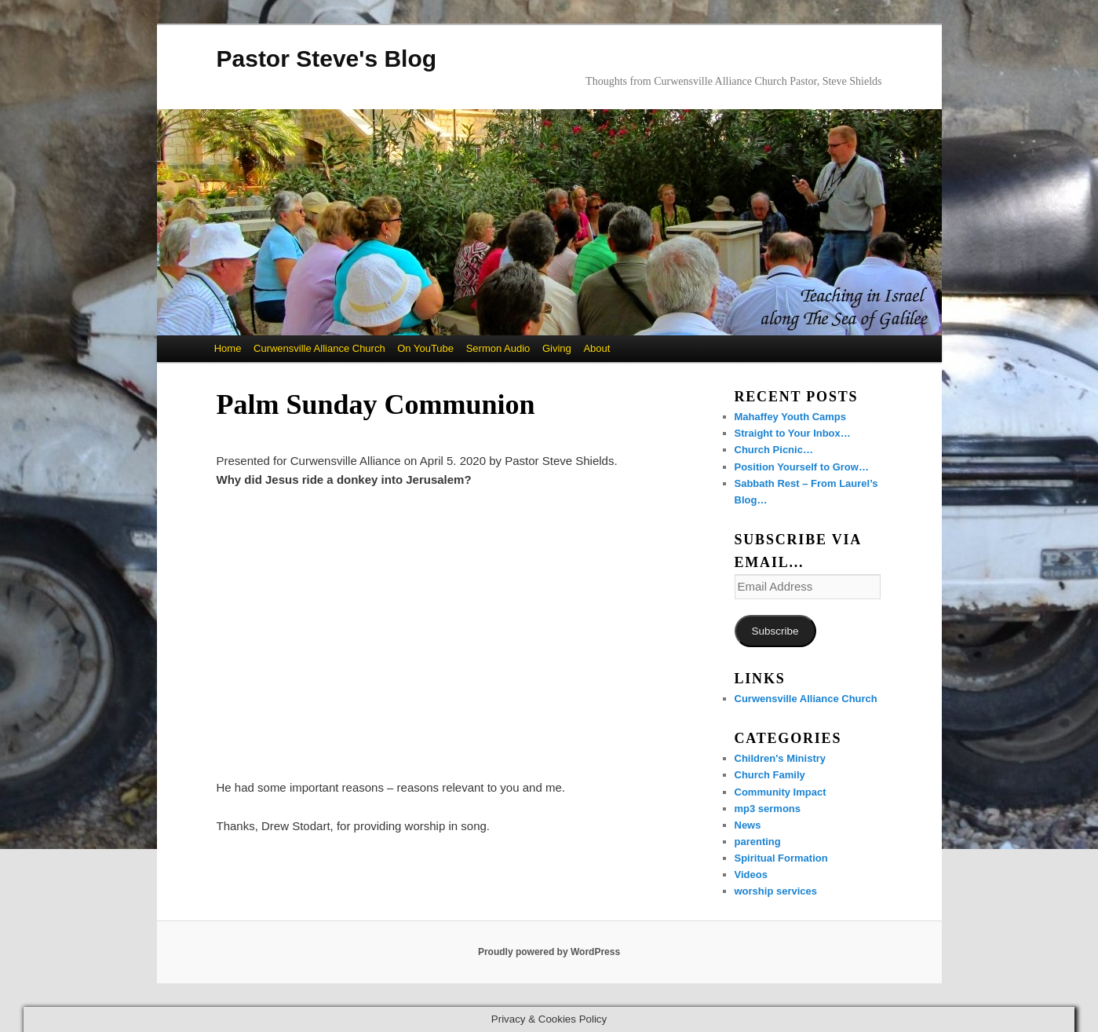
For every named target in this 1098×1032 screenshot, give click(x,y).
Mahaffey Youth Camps (791, 417)
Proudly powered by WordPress (549, 951)
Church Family (770, 775)
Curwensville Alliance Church (319, 348)
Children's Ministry (780, 758)
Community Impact (780, 792)
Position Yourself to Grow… (802, 467)
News (748, 825)
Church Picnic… (774, 450)
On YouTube (425, 348)
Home (228, 348)
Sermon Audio (498, 348)
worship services (776, 891)
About (596, 348)
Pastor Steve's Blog (327, 58)
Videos (751, 874)
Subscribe (774, 631)
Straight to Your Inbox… (793, 433)
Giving (556, 348)
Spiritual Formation (781, 858)
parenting (758, 841)
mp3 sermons (768, 808)
